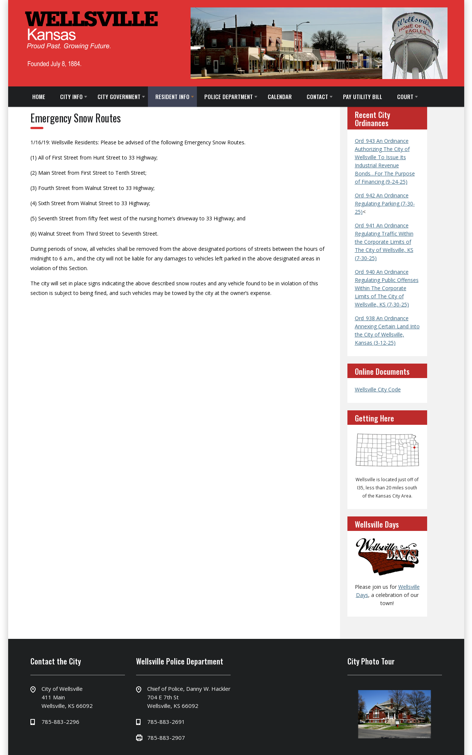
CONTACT (317, 96)
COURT (405, 96)
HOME (38, 96)
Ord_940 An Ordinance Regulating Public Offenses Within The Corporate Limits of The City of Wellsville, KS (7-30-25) (387, 288)
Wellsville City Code (378, 389)
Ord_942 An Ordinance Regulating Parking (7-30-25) (385, 203)
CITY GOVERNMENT (119, 96)
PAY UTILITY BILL (362, 96)
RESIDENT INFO (172, 96)
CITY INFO (71, 96)
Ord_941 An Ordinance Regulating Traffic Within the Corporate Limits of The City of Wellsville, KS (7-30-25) (384, 242)
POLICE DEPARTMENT (228, 96)
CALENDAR (280, 96)
